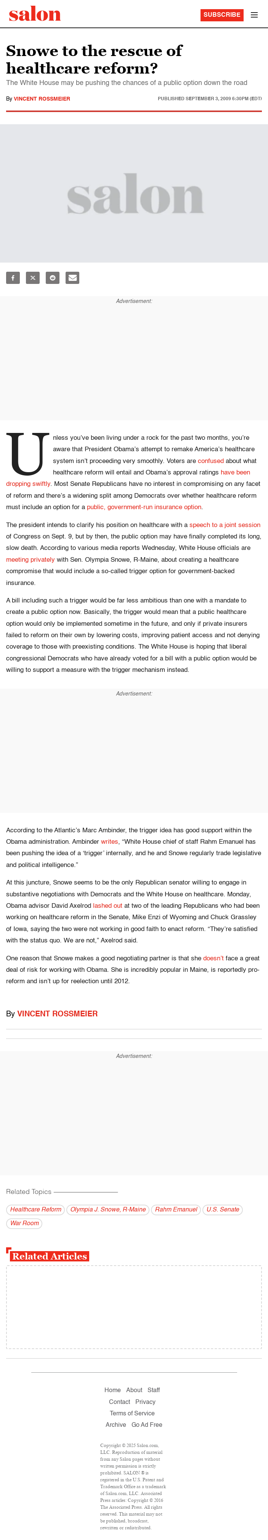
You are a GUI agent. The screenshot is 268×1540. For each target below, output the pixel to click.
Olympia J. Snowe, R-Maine (108, 1210)
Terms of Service (132, 1414)
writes (109, 842)
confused (211, 461)
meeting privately (30, 560)
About (134, 1391)
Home (112, 1391)
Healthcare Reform (35, 1210)
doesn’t (213, 958)
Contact (119, 1402)
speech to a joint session (224, 525)
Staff (154, 1391)
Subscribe (222, 15)
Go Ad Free (147, 1425)
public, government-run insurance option (144, 507)
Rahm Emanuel (176, 1210)
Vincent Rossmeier (42, 99)
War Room (24, 1224)
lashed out (107, 906)
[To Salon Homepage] (35, 13)
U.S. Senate (222, 1210)
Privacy (145, 1402)
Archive (116, 1425)
